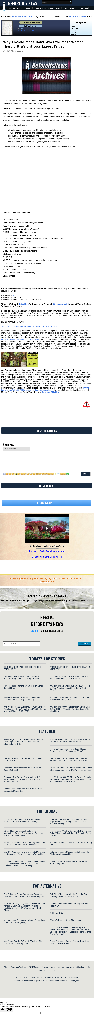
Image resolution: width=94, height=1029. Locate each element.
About (6, 967)
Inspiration (83, 8)
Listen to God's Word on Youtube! (47, 551)
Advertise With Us (18, 967)
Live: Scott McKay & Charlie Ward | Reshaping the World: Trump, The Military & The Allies (70, 759)
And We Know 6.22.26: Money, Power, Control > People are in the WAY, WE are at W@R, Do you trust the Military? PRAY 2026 (25, 709)
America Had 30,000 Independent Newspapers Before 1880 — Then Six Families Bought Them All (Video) (70, 709)
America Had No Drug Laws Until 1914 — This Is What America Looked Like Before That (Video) (70, 688)
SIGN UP (35, 631)
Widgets (52, 970)
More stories (36, 31)
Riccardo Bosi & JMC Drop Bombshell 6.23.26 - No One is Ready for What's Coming (70, 741)
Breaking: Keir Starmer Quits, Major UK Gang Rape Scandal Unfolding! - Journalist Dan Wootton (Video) (23, 779)
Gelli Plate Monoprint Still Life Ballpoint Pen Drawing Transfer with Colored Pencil (68, 895)
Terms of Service (57, 967)
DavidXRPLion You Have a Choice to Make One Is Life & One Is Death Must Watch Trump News (24, 853)
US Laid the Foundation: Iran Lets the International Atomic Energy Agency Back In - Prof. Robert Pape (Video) (23, 833)
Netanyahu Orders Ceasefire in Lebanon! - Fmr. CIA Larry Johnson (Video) (70, 853)
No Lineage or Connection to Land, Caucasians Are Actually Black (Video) (24, 921)
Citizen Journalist (60, 304)
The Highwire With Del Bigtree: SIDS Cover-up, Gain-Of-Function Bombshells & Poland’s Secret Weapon (70, 833)
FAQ (30, 967)
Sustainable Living (69, 8)
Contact (36, 967)
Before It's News (22, 3)
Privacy (45, 967)
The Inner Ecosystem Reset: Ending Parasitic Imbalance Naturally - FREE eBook (69, 677)
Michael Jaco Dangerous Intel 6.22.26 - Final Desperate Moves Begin (23, 790)
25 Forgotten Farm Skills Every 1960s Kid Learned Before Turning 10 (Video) (22, 698)
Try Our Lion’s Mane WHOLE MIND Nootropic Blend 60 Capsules (29, 326)
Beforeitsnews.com (22, 16)
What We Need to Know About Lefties (66, 920)
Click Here (24, 304)
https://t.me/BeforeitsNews (76, 600)
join (13, 295)
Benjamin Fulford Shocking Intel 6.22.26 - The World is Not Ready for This (69, 698)
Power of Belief (54, 8)
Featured (11, 8)
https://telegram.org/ (34, 600)
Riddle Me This (56, 913)
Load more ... (47, 503)
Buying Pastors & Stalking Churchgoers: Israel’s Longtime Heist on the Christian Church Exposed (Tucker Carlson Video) (24, 863)
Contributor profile (24, 31)
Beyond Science (39, 8)
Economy (20, 8)
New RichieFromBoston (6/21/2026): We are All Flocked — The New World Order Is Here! (24, 844)
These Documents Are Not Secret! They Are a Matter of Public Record (69, 942)
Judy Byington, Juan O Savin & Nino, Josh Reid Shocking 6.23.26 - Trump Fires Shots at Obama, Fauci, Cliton (24, 742)
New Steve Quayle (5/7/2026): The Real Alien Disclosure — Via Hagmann (23, 942)
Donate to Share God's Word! (47, 556)
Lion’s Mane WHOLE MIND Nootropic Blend (20, 339)
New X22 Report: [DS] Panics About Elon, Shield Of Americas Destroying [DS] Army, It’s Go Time (71, 769)
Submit (84, 643)
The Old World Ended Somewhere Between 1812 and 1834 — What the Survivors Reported (24, 895)
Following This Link (50, 392)
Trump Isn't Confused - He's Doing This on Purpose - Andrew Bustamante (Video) (68, 750)
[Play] (47, 528)
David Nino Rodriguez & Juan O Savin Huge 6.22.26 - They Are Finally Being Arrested (23, 677)
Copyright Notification (75, 967)
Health (28, 8)
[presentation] (59, 639)
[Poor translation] (9, 1010)
